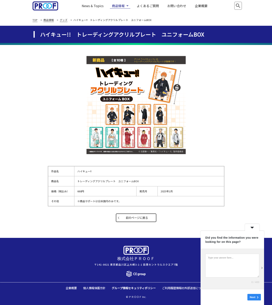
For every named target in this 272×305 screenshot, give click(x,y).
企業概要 (201, 5)
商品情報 (120, 5)
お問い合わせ (176, 5)
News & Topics (93, 5)
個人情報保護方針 (94, 288)
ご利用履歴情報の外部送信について (184, 288)
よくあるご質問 (148, 5)
